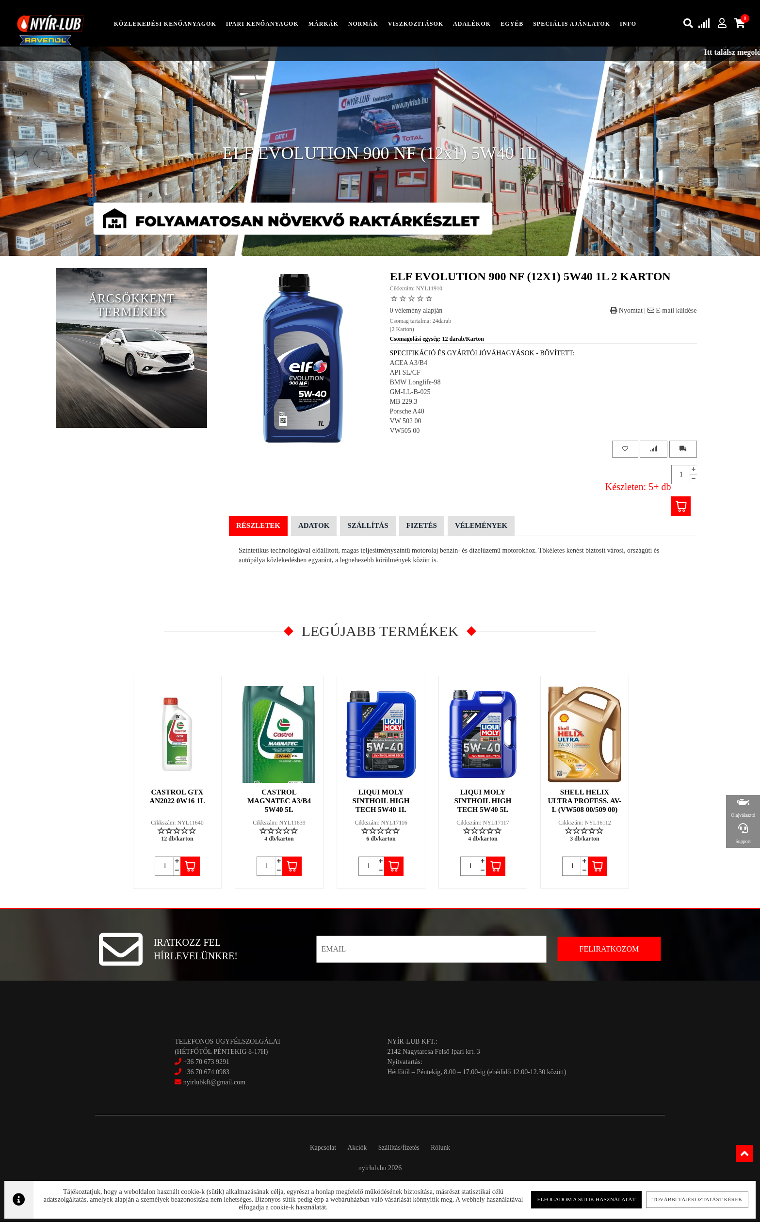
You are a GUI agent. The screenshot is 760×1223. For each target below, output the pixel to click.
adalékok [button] (472, 23)
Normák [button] (363, 23)
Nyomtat (626, 311)
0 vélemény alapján (416, 311)
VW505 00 (405, 431)
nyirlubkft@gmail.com (210, 1082)
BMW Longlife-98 (415, 383)
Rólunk (447, 1148)
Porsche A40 (407, 412)
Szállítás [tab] (367, 526)
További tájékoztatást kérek (689, 1199)
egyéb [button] (512, 23)
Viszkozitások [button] (415, 23)
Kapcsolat (316, 1148)
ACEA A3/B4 (408, 363)
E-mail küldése (672, 311)
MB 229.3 (404, 402)
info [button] (628, 23)
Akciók (355, 1148)
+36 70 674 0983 (206, 1072)
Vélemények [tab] (481, 526)
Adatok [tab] (313, 526)
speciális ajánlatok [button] (571, 23)
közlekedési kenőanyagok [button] (165, 23)
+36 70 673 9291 (206, 1062)
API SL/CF (405, 373)
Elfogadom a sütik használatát (581, 1199)
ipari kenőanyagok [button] (262, 23)
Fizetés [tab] (421, 526)
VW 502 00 (405, 422)
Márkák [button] (323, 23)
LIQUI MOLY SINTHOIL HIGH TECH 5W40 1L (381, 801)
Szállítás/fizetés (401, 1148)
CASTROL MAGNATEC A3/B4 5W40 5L (279, 801)
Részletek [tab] (258, 526)
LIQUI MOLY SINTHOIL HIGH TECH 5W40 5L (483, 801)
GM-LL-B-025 (410, 393)
